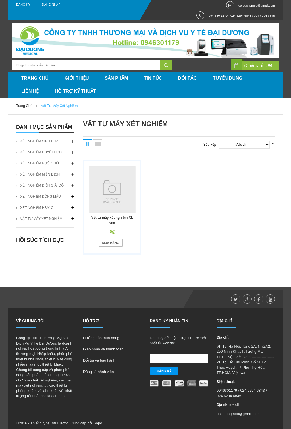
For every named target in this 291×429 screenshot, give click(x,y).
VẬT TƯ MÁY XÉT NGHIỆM (41, 219)
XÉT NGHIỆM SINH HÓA (39, 141)
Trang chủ (24, 106)
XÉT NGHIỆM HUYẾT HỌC (41, 152)
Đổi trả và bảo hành (99, 360)
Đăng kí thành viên (98, 372)
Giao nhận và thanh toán (103, 349)
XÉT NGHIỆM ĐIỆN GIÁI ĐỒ (42, 185)
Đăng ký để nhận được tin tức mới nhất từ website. (178, 340)
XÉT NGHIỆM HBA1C (36, 208)
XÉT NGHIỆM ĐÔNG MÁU (40, 197)
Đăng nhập (51, 4)
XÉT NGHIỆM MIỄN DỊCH (40, 174)
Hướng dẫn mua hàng (101, 338)
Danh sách (97, 143)
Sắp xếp (209, 145)
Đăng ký (23, 4)
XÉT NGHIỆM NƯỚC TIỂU (40, 163)
